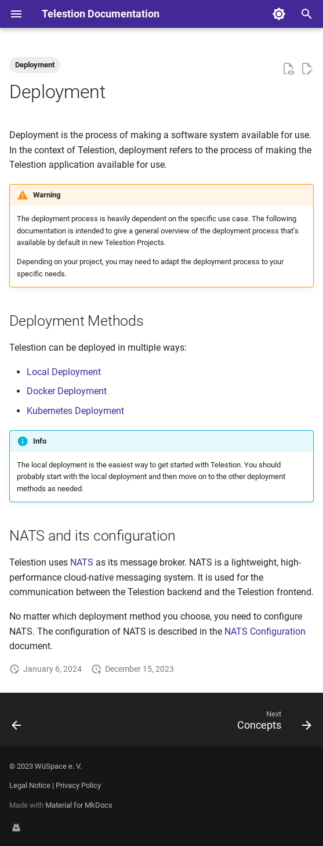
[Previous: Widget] (17, 723)
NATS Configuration (265, 631)
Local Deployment (64, 371)
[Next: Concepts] (272, 723)
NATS (81, 562)
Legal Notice (29, 785)
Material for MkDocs (78, 805)
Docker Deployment (67, 391)
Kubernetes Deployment (75, 410)
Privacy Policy (78, 785)
